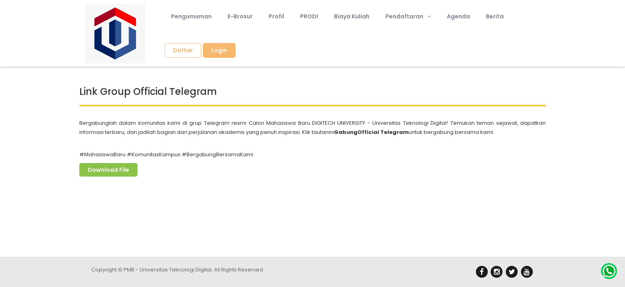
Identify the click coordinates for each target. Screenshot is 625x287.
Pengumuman (191, 16)
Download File (108, 170)
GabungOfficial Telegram (371, 132)
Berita (495, 16)
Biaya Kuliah (351, 16)
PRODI (309, 16)
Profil (276, 16)
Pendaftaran (408, 16)
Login (219, 50)
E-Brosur (240, 16)
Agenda (458, 16)
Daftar (183, 50)
